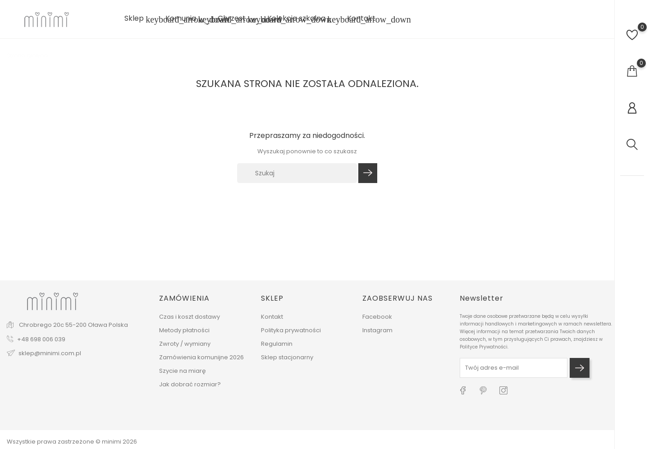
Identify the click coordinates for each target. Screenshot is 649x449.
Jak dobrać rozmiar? (190, 384)
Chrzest (237, 19)
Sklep (139, 19)
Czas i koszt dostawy (189, 316)
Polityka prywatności (291, 330)
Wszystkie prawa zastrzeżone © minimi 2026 (72, 441)
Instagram (377, 330)
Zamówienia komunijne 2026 (201, 357)
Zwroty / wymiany (184, 343)
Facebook (377, 316)
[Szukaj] (297, 173)
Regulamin (277, 343)
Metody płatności (184, 330)
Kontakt (361, 18)
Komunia (186, 19)
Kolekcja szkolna (301, 19)
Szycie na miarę (182, 371)
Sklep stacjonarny (287, 357)
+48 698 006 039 (41, 339)
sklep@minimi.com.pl (49, 353)
